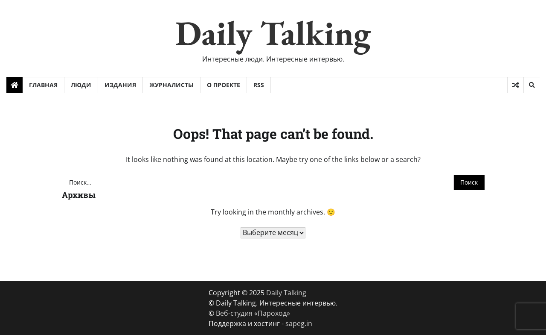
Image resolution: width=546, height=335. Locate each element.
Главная (43, 85)
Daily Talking (273, 32)
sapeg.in (298, 323)
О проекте (223, 85)
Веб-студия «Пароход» (253, 313)
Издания (120, 85)
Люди (81, 85)
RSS (258, 85)
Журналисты (171, 85)
